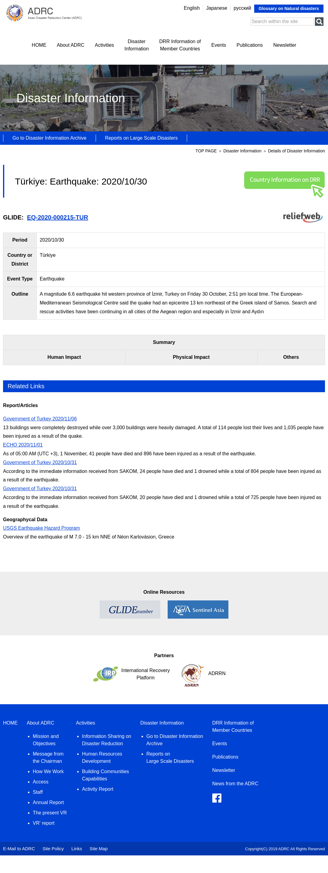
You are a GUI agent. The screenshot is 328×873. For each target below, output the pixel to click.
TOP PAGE (206, 150)
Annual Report (48, 802)
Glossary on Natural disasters (289, 8)
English (192, 8)
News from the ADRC (235, 783)
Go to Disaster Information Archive (49, 138)
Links (76, 848)
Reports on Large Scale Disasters (141, 138)
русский (242, 8)
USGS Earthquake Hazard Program (41, 528)
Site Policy (53, 848)
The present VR (50, 812)
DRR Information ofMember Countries (180, 45)
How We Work (48, 771)
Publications (250, 45)
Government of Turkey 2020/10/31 (40, 462)
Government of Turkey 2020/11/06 (40, 418)
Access (41, 781)
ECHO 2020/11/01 (23, 444)
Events (218, 45)
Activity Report (97, 789)
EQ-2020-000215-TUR (57, 217)
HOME (39, 45)
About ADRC (70, 45)
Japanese (216, 8)
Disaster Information (242, 150)
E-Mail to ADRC (19, 848)
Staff (38, 792)
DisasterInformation (137, 45)
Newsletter (284, 45)
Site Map (99, 848)
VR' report (44, 823)
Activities (104, 45)
